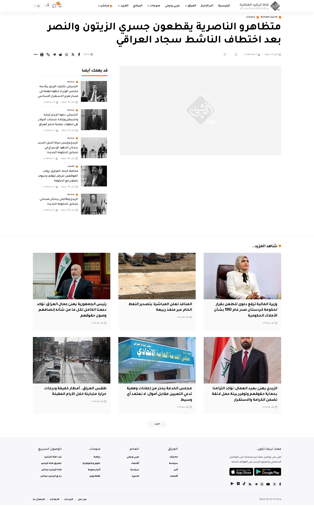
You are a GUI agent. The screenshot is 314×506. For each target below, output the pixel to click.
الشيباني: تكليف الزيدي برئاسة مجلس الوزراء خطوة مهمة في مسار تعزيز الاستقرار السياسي (58, 89)
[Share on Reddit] (60, 55)
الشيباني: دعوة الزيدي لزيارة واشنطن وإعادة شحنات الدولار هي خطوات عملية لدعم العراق (58, 117)
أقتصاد (70, 164)
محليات (247, 17)
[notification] (60, 6)
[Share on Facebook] (79, 55)
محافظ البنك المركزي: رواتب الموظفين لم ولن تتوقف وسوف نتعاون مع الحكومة (58, 173)
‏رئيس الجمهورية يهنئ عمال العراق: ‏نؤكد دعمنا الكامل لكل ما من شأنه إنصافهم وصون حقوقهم (74, 310)
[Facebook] (280, 486)
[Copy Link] (48, 55)
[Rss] (250, 486)
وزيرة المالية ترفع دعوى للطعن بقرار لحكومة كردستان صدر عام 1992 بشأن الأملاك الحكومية (244, 310)
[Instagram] (262, 486)
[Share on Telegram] (54, 55)
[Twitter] (274, 486)
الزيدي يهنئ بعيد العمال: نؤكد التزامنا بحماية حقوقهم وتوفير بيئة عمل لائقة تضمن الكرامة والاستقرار (244, 395)
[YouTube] (268, 486)
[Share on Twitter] (73, 55)
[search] (54, 6)
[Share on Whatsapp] (66, 55)
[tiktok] (244, 486)
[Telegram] (256, 486)
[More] (35, 55)
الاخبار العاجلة (267, 17)
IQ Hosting (275, 500)
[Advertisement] (200, 198)
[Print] (42, 55)
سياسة (71, 79)
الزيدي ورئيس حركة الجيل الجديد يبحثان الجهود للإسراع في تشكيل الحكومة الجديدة (58, 145)
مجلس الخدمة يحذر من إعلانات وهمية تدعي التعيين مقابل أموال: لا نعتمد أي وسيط (158, 395)
